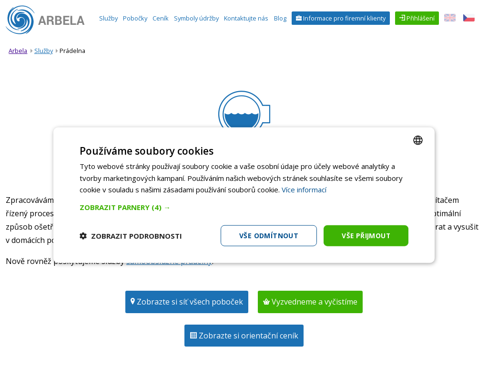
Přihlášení (420, 18)
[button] (244, 206)
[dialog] (244, 195)
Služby (108, 18)
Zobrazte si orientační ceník (247, 335)
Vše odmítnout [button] (267, 235)
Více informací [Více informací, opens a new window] (304, 189)
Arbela (18, 50)
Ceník (160, 18)
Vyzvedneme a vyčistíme (313, 301)
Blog (280, 18)
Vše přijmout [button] (365, 235)
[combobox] (418, 140)
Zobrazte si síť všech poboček (189, 301)
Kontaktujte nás (246, 18)
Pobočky (135, 18)
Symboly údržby (196, 18)
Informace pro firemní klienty (344, 18)
